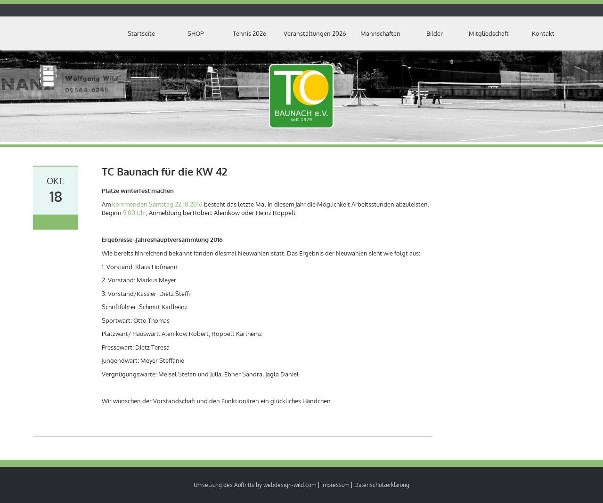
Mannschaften (380, 33)
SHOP (195, 33)
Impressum (335, 484)
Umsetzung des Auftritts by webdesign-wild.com (255, 484)
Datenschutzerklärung (381, 484)
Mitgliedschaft (489, 33)
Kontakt (543, 33)
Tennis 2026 (250, 33)
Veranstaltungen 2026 (315, 33)
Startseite (141, 33)
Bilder (434, 33)
